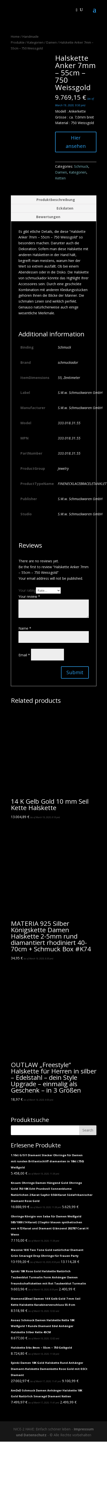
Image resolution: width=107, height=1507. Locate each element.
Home (15, 36)
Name (24, 628)
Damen (51, 42)
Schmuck (81, 166)
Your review (29, 596)
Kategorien (35, 42)
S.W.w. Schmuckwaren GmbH (80, 392)
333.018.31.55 (69, 423)
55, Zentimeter (69, 377)
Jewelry (63, 468)
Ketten (60, 178)
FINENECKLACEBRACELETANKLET (82, 483)
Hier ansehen (76, 141)
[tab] (54, 200)
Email (24, 655)
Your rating (27, 590)
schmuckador (68, 362)
